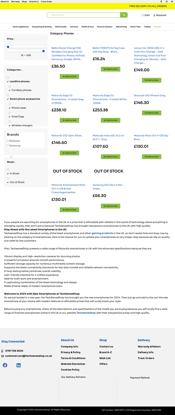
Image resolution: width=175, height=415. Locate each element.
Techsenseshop (86, 312)
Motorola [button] (14, 141)
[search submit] (124, 15)
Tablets (147, 27)
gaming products (102, 233)
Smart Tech (135, 27)
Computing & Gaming (42, 27)
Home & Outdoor (105, 27)
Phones (157, 27)
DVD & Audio (61, 27)
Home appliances (21, 27)
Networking (121, 27)
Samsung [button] (14, 145)
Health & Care (87, 27)
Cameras (74, 27)
